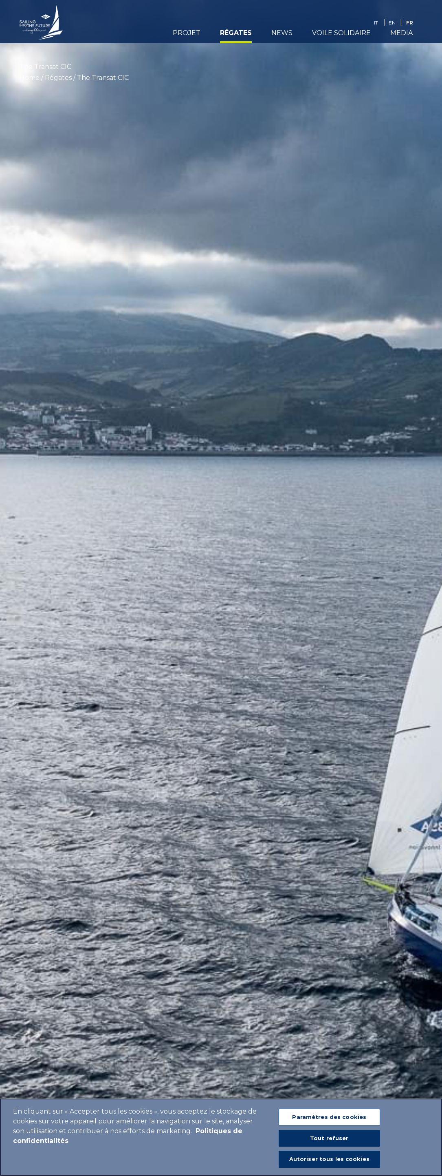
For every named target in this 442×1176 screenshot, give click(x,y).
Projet (186, 35)
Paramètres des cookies (329, 1117)
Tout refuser (329, 1138)
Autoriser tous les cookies (329, 1159)
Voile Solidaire (341, 35)
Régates (236, 35)
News (281, 35)
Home (30, 78)
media (401, 35)
